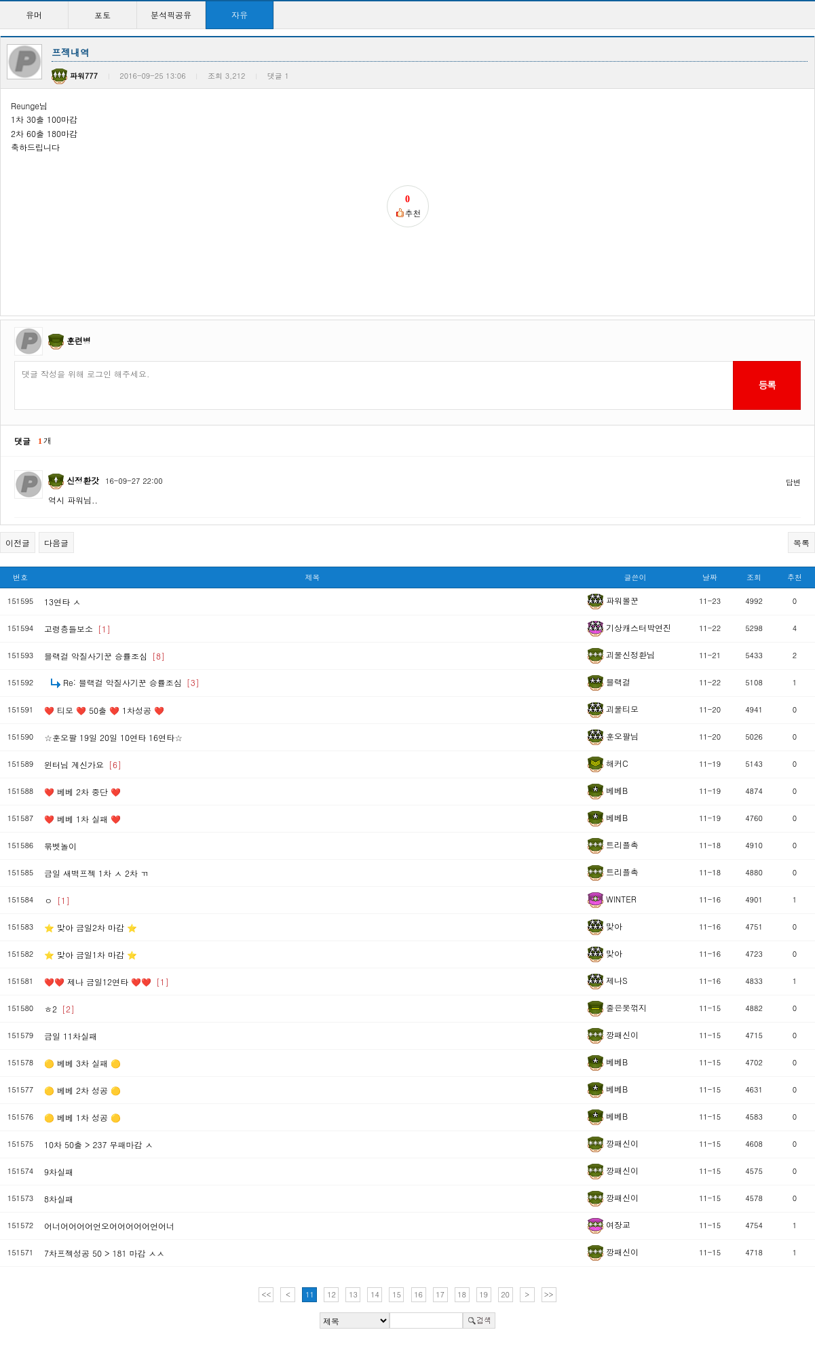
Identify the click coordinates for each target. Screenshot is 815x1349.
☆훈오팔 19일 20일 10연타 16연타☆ (113, 737)
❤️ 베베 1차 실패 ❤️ (82, 818)
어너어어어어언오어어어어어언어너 (109, 1226)
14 (375, 1294)
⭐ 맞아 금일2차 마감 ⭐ (90, 927)
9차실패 (58, 1171)
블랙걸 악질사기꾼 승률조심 (104, 656)
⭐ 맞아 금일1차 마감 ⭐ (90, 954)
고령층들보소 (77, 628)
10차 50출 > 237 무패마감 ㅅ (98, 1144)
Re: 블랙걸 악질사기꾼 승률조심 (131, 682)
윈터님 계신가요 (82, 764)
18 (461, 1294)
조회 (753, 577)
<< (266, 1294)
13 (353, 1294)
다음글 (56, 542)
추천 (794, 577)
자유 (239, 14)
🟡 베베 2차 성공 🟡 (82, 1090)
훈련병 (79, 340)
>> (549, 1294)
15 (396, 1294)
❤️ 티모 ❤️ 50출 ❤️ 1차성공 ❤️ (104, 710)
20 (505, 1294)
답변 (793, 482)
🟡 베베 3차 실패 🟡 (82, 1063)
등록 (766, 385)
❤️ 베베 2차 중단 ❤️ (82, 791)
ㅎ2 (59, 1008)
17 (440, 1294)
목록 (801, 542)
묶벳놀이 (60, 846)
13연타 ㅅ (62, 601)
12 (331, 1294)
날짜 (709, 577)
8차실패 (58, 1198)
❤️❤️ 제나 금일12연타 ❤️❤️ (106, 981)
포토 (102, 14)
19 (483, 1294)
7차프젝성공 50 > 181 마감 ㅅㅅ (104, 1253)
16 (418, 1294)
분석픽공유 (171, 14)
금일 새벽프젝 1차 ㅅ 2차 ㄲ (96, 873)
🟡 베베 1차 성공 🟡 (82, 1117)
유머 (34, 14)
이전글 (17, 542)
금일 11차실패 (70, 1036)
